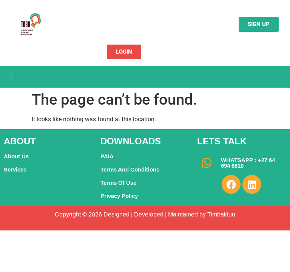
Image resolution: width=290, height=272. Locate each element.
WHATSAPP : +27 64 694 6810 (248, 163)
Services (15, 169)
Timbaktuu (220, 214)
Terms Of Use (118, 182)
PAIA (107, 156)
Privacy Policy (119, 196)
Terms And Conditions (129, 169)
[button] (12, 76)
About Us (16, 156)
